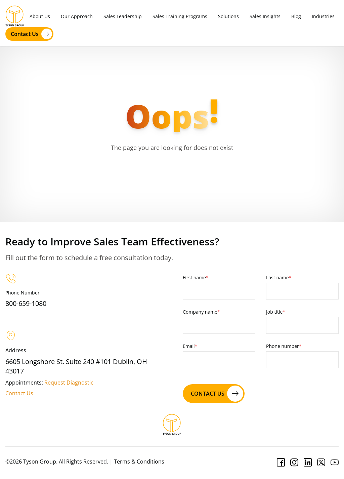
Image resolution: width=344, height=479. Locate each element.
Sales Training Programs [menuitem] (180, 16)
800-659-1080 (25, 303)
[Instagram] (294, 462)
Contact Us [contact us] (31, 34)
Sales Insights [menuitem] (265, 16)
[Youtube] (335, 462)
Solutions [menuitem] (228, 16)
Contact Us (19, 393)
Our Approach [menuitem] (77, 16)
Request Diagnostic (68, 382)
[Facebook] (281, 462)
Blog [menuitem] (296, 16)
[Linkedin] (308, 462)
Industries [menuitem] (323, 16)
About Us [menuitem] (40, 16)
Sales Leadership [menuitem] (122, 16)
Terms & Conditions (139, 461)
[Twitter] (321, 462)
